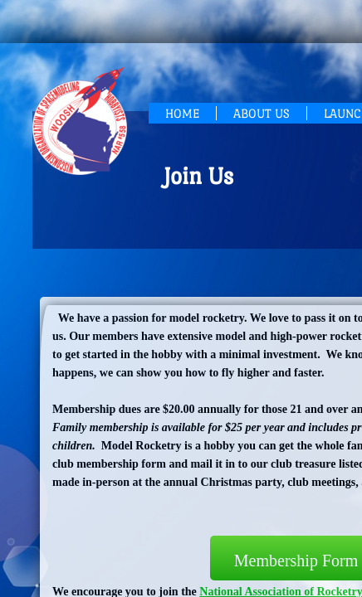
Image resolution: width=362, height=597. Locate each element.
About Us (261, 113)
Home (182, 113)
